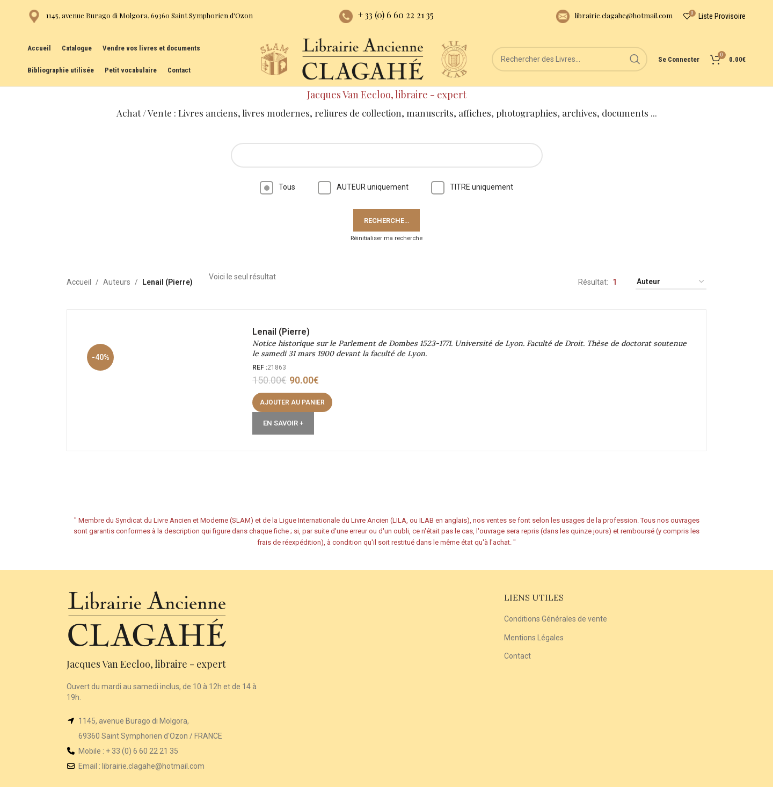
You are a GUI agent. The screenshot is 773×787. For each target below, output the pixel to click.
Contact (517, 656)
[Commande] (671, 282)
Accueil (79, 282)
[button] (292, 402)
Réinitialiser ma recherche (386, 238)
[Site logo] (274, 58)
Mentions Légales (534, 637)
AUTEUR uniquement (363, 187)
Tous (277, 187)
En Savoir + (283, 423)
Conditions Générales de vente (555, 619)
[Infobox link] (140, 16)
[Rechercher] (569, 59)
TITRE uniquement (472, 187)
